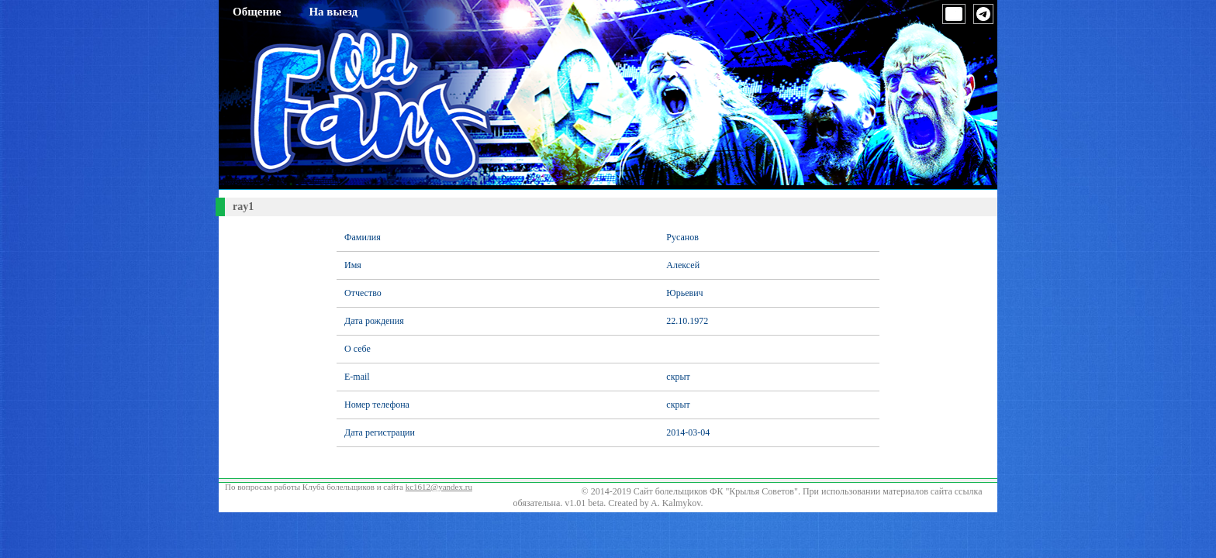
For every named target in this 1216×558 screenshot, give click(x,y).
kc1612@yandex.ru (439, 486)
